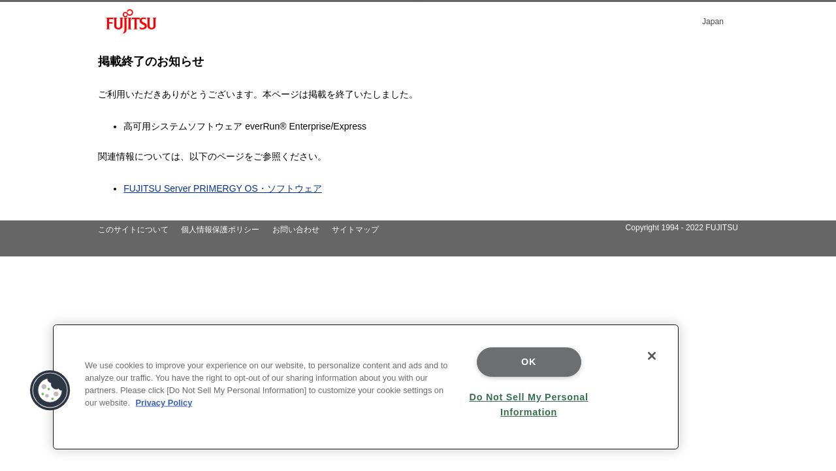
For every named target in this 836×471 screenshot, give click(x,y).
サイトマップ (355, 229)
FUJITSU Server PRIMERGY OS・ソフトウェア (222, 188)
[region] (365, 387)
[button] (50, 390)
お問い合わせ (295, 229)
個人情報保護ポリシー (220, 229)
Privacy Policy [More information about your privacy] (164, 403)
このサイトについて (133, 229)
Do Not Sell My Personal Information (529, 404)
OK (528, 362)
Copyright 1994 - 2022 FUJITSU (681, 227)
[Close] (651, 355)
